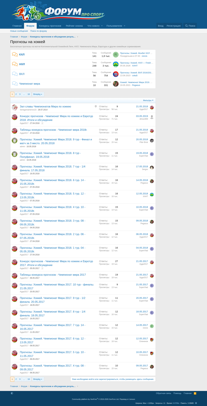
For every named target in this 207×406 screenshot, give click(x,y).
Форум (30, 25)
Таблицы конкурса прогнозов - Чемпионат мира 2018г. (53, 129)
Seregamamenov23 (28, 110)
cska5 (134, 75)
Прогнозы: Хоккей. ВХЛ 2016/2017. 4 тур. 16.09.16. (144, 72)
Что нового (93, 25)
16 (29, 94)
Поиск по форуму (38, 31)
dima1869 (144, 119)
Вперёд (36, 94)
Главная (17, 25)
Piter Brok (144, 142)
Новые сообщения (19, 31)
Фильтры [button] (147, 100)
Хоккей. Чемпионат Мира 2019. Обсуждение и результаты (147, 82)
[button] (102, 26)
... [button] (24, 94)
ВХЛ (22, 74)
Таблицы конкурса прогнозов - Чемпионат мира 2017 (53, 274)
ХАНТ (135, 65)
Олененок (143, 341)
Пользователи (114, 25)
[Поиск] (190, 26)
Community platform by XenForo (95, 399)
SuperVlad (143, 156)
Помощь (177, 393)
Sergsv (145, 169)
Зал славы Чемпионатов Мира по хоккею (45, 106)
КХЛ (22, 54)
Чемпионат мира (29, 83)
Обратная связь (163, 393)
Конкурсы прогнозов (50, 25)
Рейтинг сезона (74, 25)
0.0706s (176, 403)
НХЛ (22, 64)
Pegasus (136, 85)
